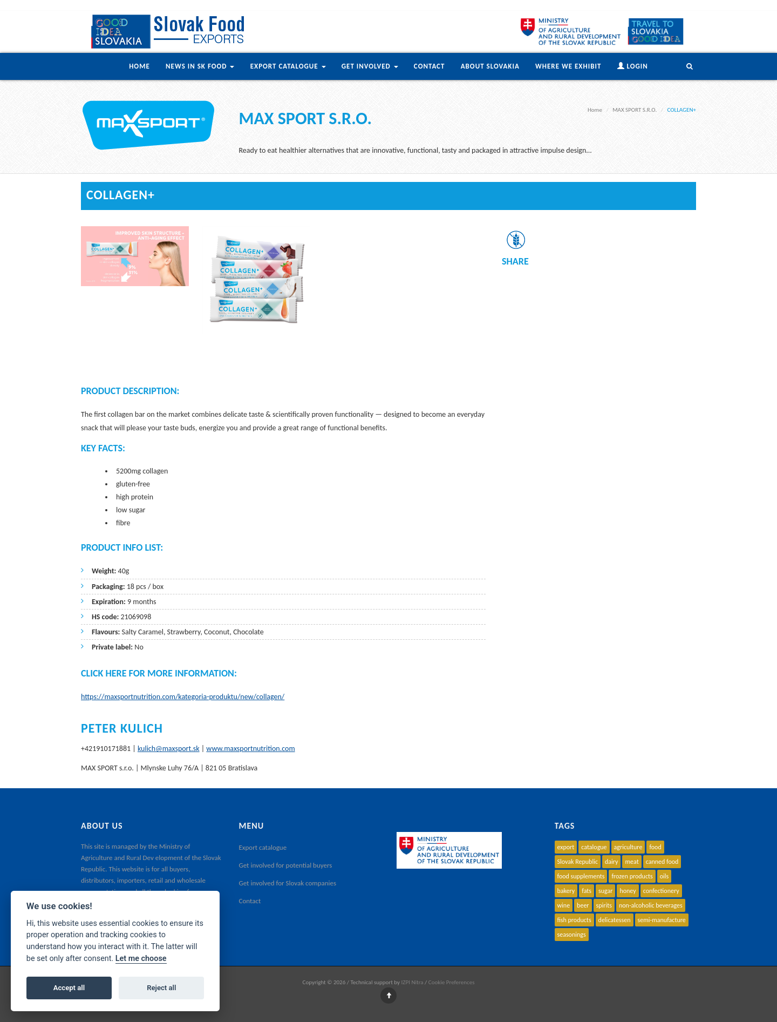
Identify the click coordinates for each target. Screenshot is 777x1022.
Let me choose (141, 958)
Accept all (69, 988)
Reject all (161, 988)
